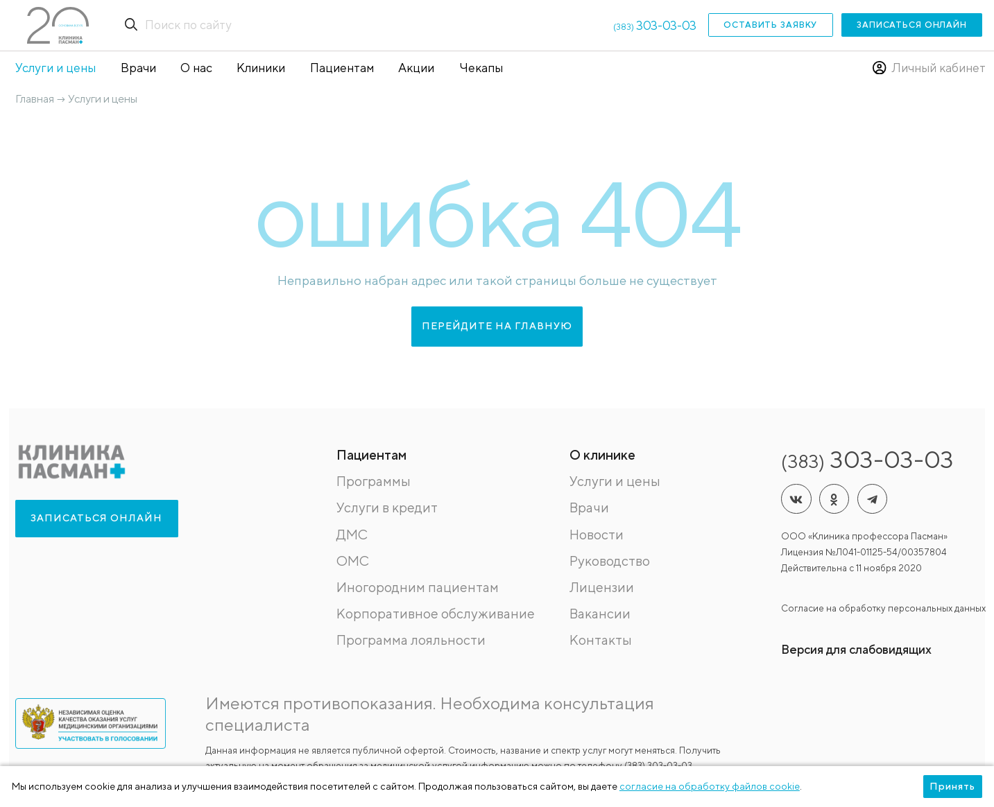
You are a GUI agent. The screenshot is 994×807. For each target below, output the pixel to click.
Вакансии (600, 613)
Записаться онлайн (912, 24)
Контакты (600, 640)
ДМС (352, 534)
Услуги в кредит (387, 507)
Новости (596, 534)
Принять (952, 786)
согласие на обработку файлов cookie (709, 786)
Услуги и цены (55, 67)
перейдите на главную (497, 325)
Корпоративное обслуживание (435, 613)
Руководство (609, 561)
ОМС (352, 561)
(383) (654, 26)
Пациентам (342, 67)
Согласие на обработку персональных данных (883, 608)
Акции (416, 67)
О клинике (602, 454)
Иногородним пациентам (417, 587)
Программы (373, 481)
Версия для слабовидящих (856, 649)
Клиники (261, 67)
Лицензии (601, 587)
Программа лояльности (411, 640)
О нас (196, 67)
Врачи (138, 67)
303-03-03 (867, 459)
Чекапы (481, 67)
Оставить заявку (770, 24)
